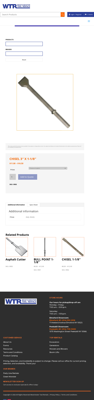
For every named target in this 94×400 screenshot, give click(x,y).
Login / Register (75, 14)
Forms (6, 345)
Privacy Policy (55, 395)
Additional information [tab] (16, 205)
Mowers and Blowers (58, 349)
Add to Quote (27, 176)
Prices (12, 170)
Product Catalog (10, 356)
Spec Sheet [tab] (34, 205)
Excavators (54, 342)
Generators (54, 345)
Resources (7, 349)
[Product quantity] (13, 177)
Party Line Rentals (11, 373)
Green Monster (9, 377)
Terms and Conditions (12, 352)
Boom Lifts (54, 352)
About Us (7, 342)
